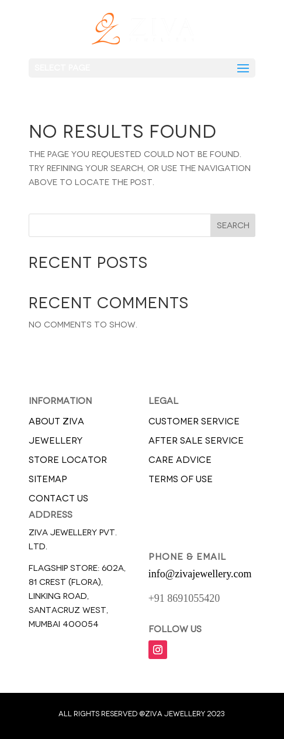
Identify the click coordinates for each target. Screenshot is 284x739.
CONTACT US (58, 498)
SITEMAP (48, 479)
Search (233, 226)
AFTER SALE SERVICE (196, 440)
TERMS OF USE (180, 479)
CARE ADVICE (180, 460)
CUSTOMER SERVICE (194, 421)
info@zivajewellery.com (200, 574)
